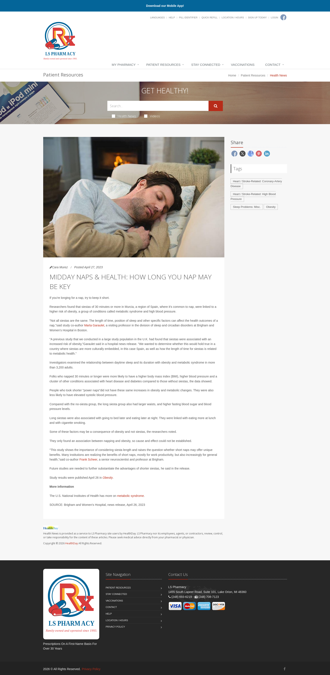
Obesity (108, 477)
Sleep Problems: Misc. (246, 206)
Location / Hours (233, 17)
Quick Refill (209, 17)
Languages (157, 17)
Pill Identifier (188, 17)
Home (232, 75)
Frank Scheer (88, 459)
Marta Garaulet (94, 325)
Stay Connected (205, 64)
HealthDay (71, 543)
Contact (272, 64)
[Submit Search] (216, 106)
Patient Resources (163, 64)
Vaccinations (243, 64)
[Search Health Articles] (158, 106)
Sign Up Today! (257, 17)
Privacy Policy (115, 626)
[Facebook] (283, 17)
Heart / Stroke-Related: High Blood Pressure (253, 196)
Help (172, 17)
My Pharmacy (124, 64)
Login (274, 17)
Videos (152, 116)
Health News (124, 116)
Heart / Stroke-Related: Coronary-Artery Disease (256, 184)
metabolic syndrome (130, 495)
